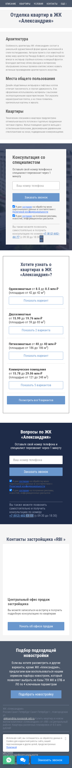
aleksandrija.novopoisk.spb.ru (19, 718)
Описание (10, 3)
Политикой (11, 747)
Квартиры (24, 3)
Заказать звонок (36, 197)
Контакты (52, 3)
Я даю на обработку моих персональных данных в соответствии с (33, 209)
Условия (38, 3)
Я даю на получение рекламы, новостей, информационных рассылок (34, 217)
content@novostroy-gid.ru (16, 762)
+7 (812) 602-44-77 (21, 515)
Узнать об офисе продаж (36, 626)
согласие (27, 206)
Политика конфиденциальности (20, 754)
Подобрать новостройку (36, 694)
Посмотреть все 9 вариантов (36, 400)
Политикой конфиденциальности (30, 211)
